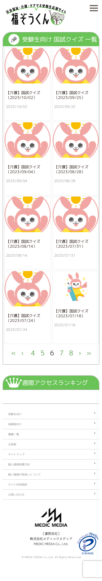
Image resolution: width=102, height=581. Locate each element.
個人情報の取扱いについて (24, 474)
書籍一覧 (13, 434)
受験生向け (15, 414)
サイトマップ (16, 454)
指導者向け (15, 424)
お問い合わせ (16, 494)
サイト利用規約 (17, 484)
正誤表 (12, 444)
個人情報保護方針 (19, 464)
